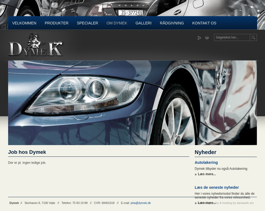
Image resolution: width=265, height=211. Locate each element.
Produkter (56, 23)
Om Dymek (117, 23)
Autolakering (206, 162)
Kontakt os (204, 23)
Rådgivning (172, 23)
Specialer (87, 23)
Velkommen (24, 23)
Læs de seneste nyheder (217, 187)
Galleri (143, 23)
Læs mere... (207, 174)
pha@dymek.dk (141, 202)
